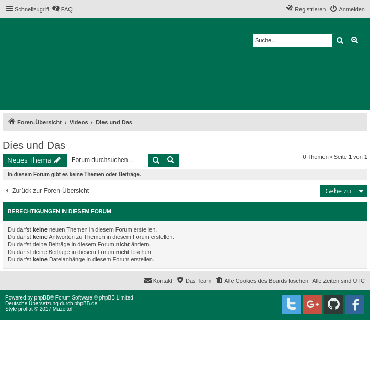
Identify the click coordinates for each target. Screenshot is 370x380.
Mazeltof (63, 309)
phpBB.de (85, 303)
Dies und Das (34, 145)
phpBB (42, 298)
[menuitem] (62, 9)
